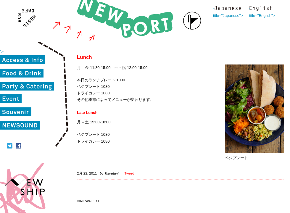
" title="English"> (260, 9)
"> (2, 51)
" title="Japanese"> (228, 9)
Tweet (129, 173)
